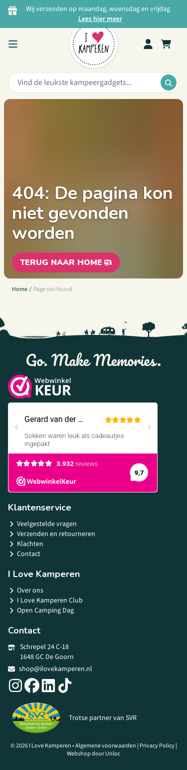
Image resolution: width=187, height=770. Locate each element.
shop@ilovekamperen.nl (50, 669)
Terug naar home (66, 262)
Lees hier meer (100, 19)
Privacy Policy (157, 746)
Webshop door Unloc (93, 754)
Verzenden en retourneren (51, 534)
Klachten (25, 544)
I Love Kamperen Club (45, 601)
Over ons (25, 591)
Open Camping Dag (41, 611)
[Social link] (15, 685)
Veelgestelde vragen (42, 524)
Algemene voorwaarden (105, 746)
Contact (24, 554)
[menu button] (13, 44)
